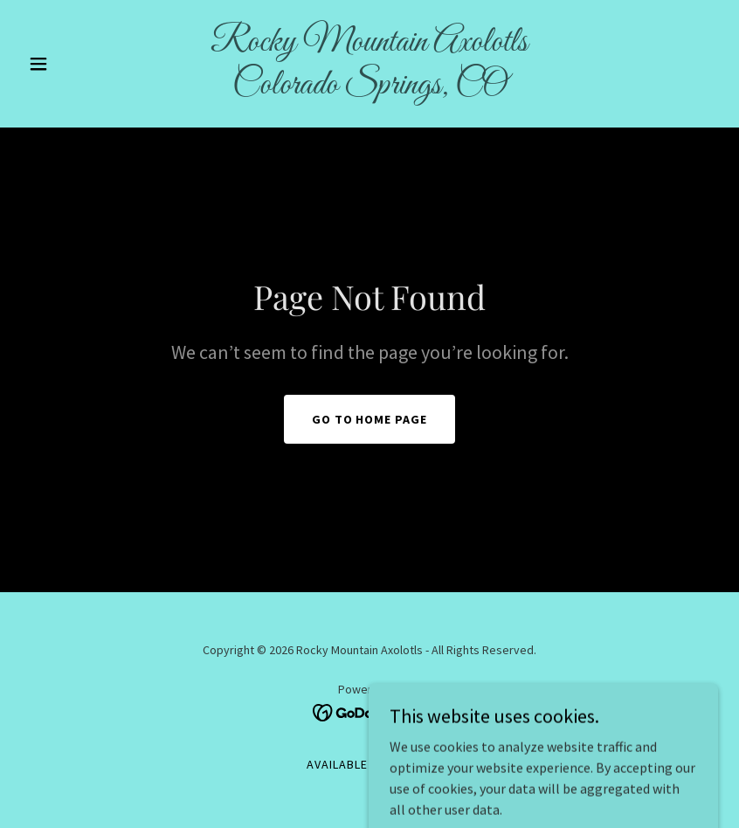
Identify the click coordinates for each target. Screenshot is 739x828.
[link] (369, 88)
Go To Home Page (370, 419)
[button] (73, 63)
